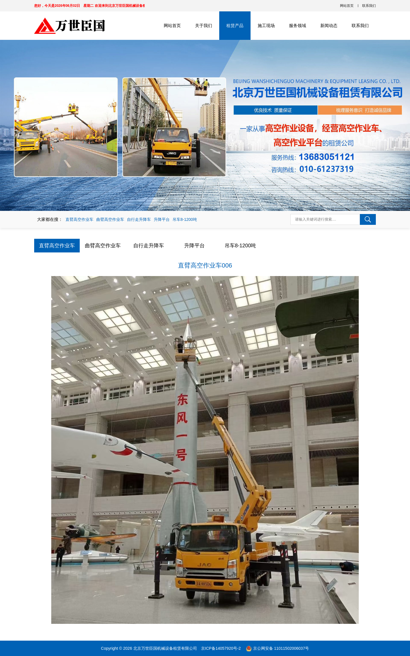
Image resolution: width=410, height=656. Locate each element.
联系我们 (369, 6)
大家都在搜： (50, 219)
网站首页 (347, 6)
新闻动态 (328, 25)
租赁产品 (234, 25)
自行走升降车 (139, 219)
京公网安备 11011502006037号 (281, 648)
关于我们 (203, 25)
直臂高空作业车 (79, 219)
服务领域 (297, 25)
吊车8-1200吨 (185, 219)
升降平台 (162, 219)
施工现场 (266, 25)
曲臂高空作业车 (110, 219)
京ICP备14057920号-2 (221, 648)
